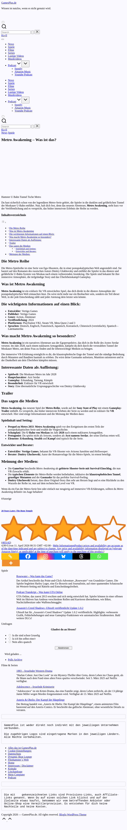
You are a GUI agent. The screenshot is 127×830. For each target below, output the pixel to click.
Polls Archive (15, 659)
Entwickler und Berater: (26, 251)
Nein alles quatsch (21, 642)
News (4, 132)
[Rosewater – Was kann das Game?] (7, 581)
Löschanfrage (15, 775)
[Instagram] (46, 556)
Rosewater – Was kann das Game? (34, 576)
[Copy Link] (10, 556)
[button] (32, 32)
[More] (10, 563)
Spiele (11, 132)
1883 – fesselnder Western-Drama (34, 670)
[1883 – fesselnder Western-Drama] (7, 676)
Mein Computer (16, 778)
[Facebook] (28, 556)
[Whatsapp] (99, 556)
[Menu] (2, 39)
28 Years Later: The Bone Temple (17, 510)
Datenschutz (14, 757)
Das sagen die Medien (19, 246)
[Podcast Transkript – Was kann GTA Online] (7, 597)
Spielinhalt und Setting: (26, 248)
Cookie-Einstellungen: (20, 754)
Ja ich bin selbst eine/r (24, 638)
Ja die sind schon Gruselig (26, 635)
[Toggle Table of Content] (3, 222)
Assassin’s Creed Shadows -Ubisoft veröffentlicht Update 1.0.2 (49, 608)
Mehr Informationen (62, 548)
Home (11, 766)
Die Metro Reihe (17, 228)
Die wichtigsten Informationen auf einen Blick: (31, 234)
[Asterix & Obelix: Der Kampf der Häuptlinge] (7, 704)
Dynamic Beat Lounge (20, 760)
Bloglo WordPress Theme (72, 821)
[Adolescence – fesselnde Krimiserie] (7, 691)
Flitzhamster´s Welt (18, 763)
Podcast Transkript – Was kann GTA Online (39, 592)
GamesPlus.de (8, 2)
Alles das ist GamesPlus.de (22, 751)
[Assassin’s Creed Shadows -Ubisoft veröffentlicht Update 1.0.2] (7, 613)
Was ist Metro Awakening (21, 231)
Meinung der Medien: (19, 254)
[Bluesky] (63, 556)
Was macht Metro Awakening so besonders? (30, 237)
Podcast (12, 781)
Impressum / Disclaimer (20, 769)
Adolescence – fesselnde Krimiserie (35, 686)
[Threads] (81, 556)
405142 (6, 542)
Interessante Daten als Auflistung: (25, 240)
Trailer (12, 243)
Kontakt (12, 772)
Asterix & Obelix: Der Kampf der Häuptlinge (40, 699)
